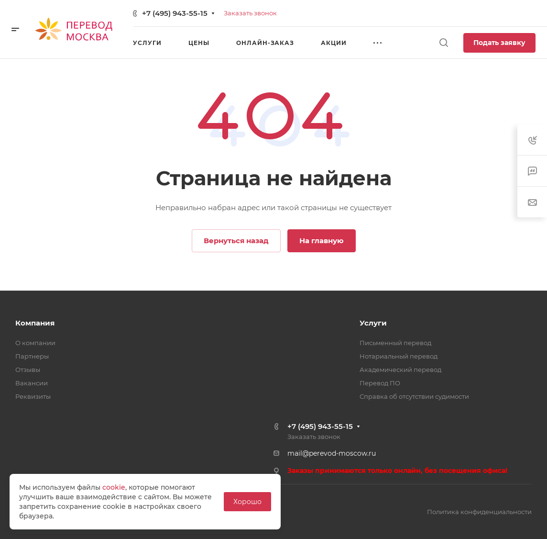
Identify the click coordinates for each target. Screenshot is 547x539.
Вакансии (31, 383)
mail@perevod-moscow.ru (331, 453)
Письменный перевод (395, 343)
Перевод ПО (380, 383)
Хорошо (247, 501)
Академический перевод (400, 369)
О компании (35, 343)
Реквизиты (33, 396)
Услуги (373, 322)
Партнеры (32, 356)
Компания (35, 322)
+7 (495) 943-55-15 (175, 13)
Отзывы (27, 369)
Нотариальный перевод (399, 356)
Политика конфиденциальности (479, 512)
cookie (113, 487)
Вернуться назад (236, 240)
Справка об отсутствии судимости (414, 396)
